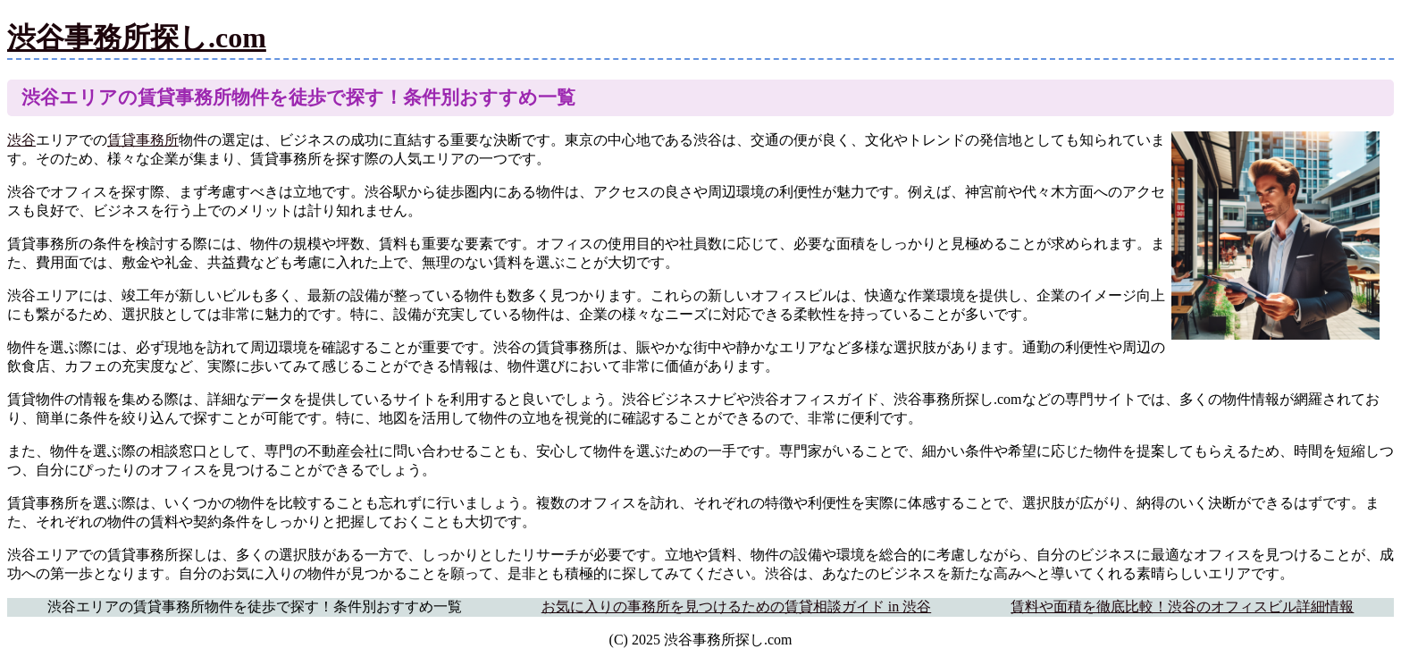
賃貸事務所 (143, 139)
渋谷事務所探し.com (136, 37)
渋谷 (21, 139)
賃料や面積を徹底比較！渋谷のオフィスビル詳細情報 (1182, 606)
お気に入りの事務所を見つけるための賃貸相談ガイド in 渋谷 (736, 606)
